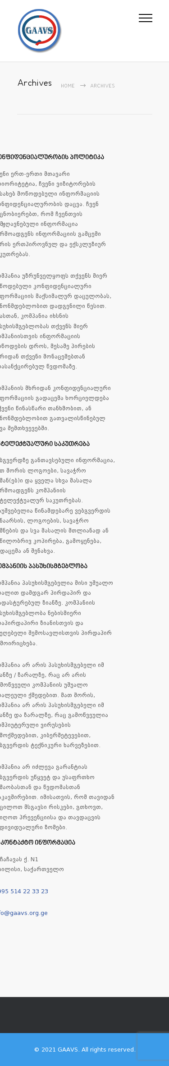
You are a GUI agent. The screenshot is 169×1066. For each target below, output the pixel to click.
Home (68, 86)
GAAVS (68, 1049)
